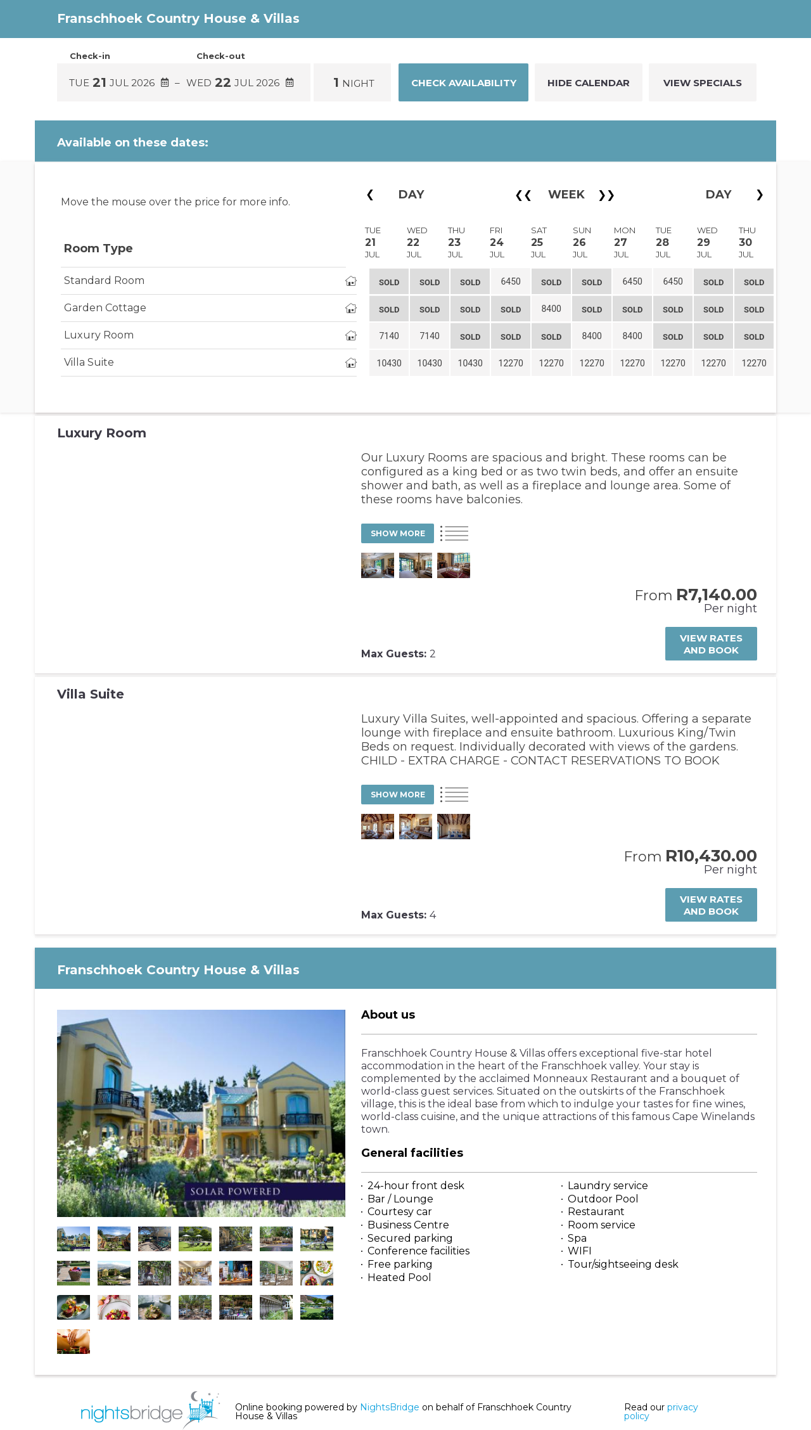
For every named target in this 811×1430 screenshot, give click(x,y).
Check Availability (463, 83)
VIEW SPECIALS (702, 83)
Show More (398, 533)
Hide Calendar (588, 83)
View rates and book (711, 644)
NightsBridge (389, 1407)
